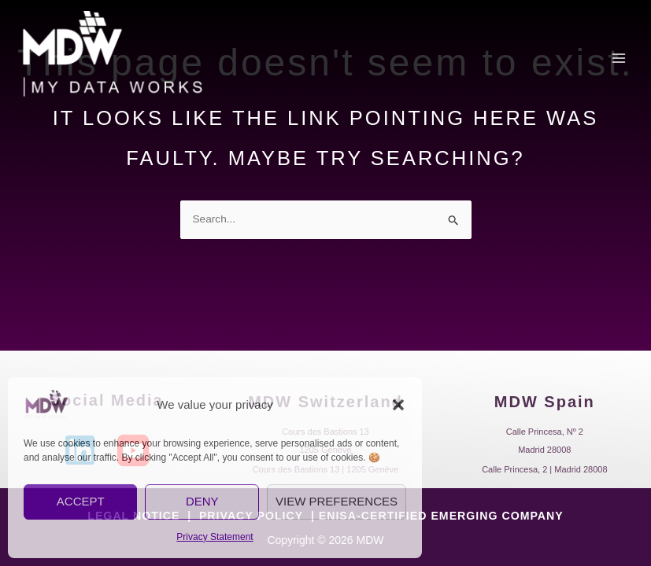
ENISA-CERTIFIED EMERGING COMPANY (440, 515)
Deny (202, 501)
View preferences (337, 501)
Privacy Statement (214, 536)
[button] (398, 405)
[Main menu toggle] (619, 62)
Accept (81, 501)
